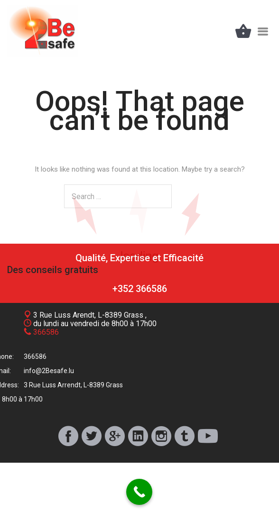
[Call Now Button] (139, 492)
